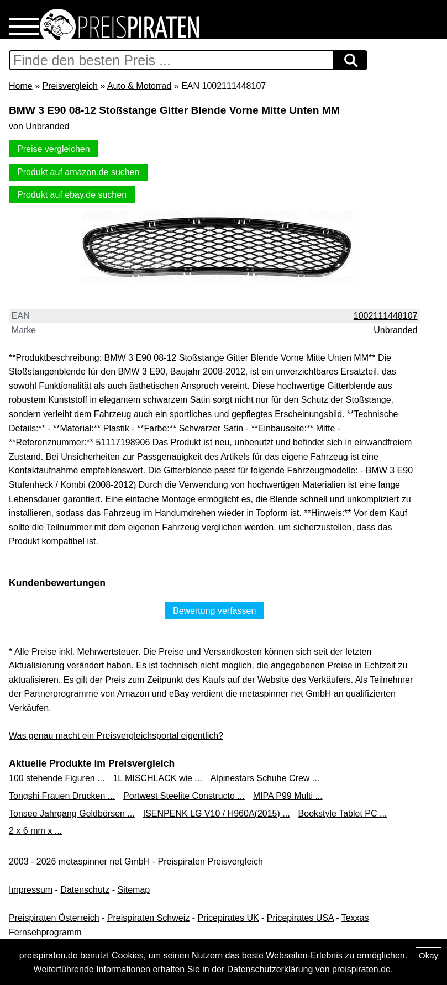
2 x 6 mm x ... (35, 830)
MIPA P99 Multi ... (288, 795)
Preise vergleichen (53, 149)
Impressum (30, 889)
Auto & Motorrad (139, 86)
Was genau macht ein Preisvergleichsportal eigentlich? (116, 735)
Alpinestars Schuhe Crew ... (265, 778)
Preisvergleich (69, 86)
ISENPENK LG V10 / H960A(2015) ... (216, 813)
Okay (428, 955)
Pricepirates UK (228, 918)
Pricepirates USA (300, 918)
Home (21, 86)
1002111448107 (386, 315)
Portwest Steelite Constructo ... (184, 795)
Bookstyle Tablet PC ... (342, 813)
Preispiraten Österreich (54, 918)
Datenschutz (84, 889)
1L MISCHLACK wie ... (157, 778)
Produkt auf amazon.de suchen (78, 172)
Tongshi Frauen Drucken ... (62, 795)
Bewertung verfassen (214, 610)
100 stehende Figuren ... (56, 778)
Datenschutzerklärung (270, 969)
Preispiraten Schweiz (148, 918)
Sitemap (134, 889)
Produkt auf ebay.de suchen (72, 194)
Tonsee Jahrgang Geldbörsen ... (72, 813)
